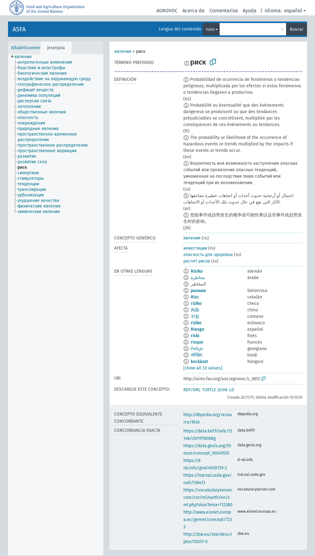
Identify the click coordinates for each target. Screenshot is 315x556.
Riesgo (197, 329)
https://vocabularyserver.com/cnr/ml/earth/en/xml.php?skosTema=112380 (208, 497)
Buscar (296, 29)
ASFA (19, 29)
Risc (195, 297)
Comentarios (223, 11)
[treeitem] (25, 57)
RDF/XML (192, 389)
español (293, 11)
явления (122, 51)
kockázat (199, 361)
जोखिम (196, 355)
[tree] (55, 304)
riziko (196, 303)
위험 (195, 316)
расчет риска (196, 261)
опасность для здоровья (208, 254)
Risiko (197, 271)
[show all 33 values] (202, 368)
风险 (195, 310)
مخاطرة (198, 277)
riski (195, 335)
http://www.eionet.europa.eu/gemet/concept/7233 (207, 520)
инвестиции (195, 248)
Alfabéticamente (27, 47)
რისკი (197, 348)
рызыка (198, 290)
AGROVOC (166, 11)
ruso (210, 29)
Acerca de (193, 11)
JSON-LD (225, 389)
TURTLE (209, 389)
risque (197, 342)
